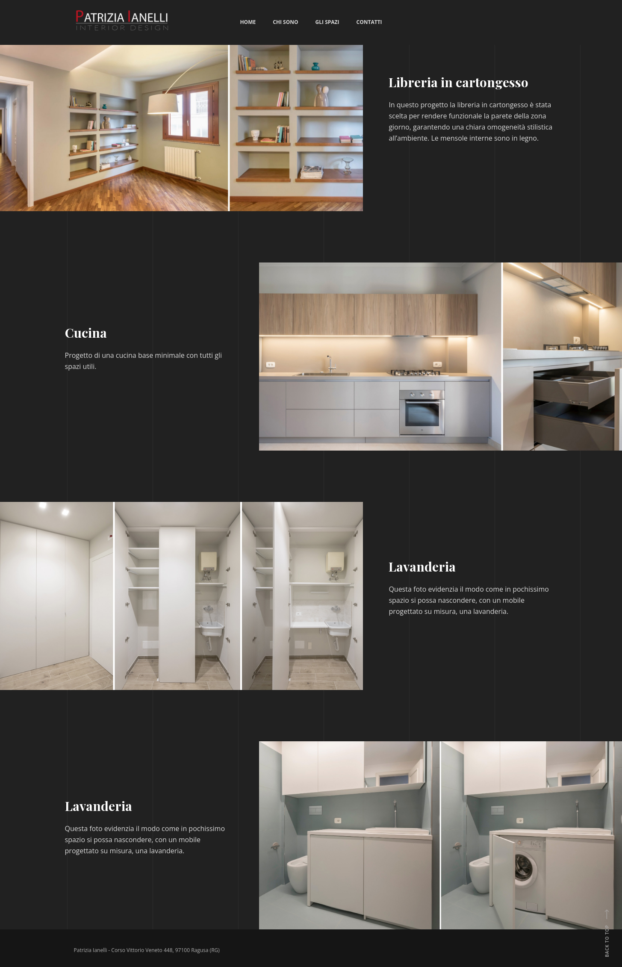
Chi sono (285, 22)
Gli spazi (327, 22)
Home (248, 22)
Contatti (369, 22)
